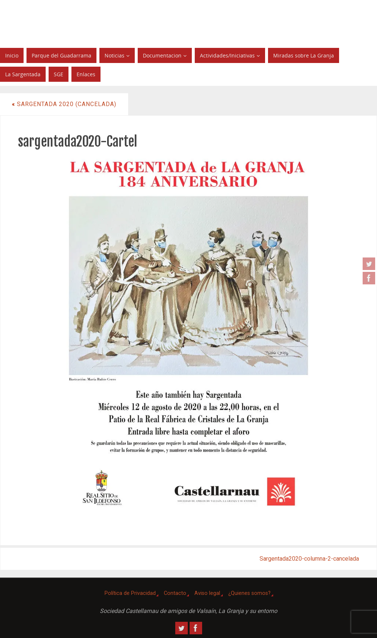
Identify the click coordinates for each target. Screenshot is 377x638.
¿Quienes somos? (249, 593)
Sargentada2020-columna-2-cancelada (309, 558)
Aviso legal (207, 593)
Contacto (175, 593)
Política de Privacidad (130, 593)
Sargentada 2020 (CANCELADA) (64, 104)
